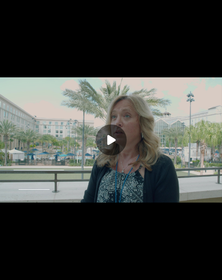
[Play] (111, 140)
